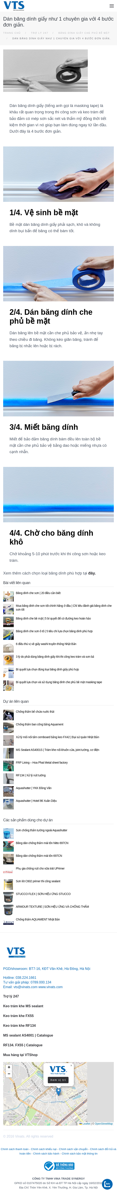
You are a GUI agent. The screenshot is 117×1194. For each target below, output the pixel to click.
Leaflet (84, 1123)
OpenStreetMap (104, 1123)
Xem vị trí (58, 1079)
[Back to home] (13, 6)
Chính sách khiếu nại (43, 1149)
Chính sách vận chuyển (73, 1149)
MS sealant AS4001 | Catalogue (28, 1035)
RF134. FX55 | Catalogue (23, 1045)
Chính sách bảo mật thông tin (80, 1153)
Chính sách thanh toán (15, 1149)
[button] (112, 6)
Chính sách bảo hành (46, 1153)
